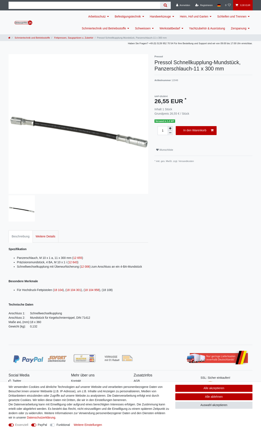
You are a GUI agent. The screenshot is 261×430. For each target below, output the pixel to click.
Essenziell (21, 424)
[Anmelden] (183, 5)
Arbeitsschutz (97, 16)
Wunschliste (164, 149)
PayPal (42, 424)
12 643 (72, 262)
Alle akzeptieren (213, 388)
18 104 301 (73, 290)
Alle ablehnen (214, 396)
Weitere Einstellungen (88, 424)
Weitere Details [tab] (45, 236)
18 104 (58, 290)
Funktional (63, 424)
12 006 (85, 266)
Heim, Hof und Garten (194, 16)
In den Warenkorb (198, 130)
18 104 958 (92, 290)
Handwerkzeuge (160, 16)
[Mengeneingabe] (163, 130)
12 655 (77, 258)
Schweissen (143, 28)
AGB (137, 380)
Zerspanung (238, 28)
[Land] (219, 5)
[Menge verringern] (170, 133)
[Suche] (165, 5)
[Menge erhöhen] (170, 128)
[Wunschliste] (228, 5)
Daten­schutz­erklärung (41, 417)
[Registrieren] (204, 5)
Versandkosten (186, 161)
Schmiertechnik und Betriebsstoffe (104, 28)
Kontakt (76, 380)
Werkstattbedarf (169, 28)
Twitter (17, 380)
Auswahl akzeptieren (213, 405)
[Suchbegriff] (84, 5)
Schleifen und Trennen (231, 16)
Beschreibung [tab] (21, 236)
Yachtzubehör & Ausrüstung (207, 28)
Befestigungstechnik (128, 16)
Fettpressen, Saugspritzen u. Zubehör (73, 37)
